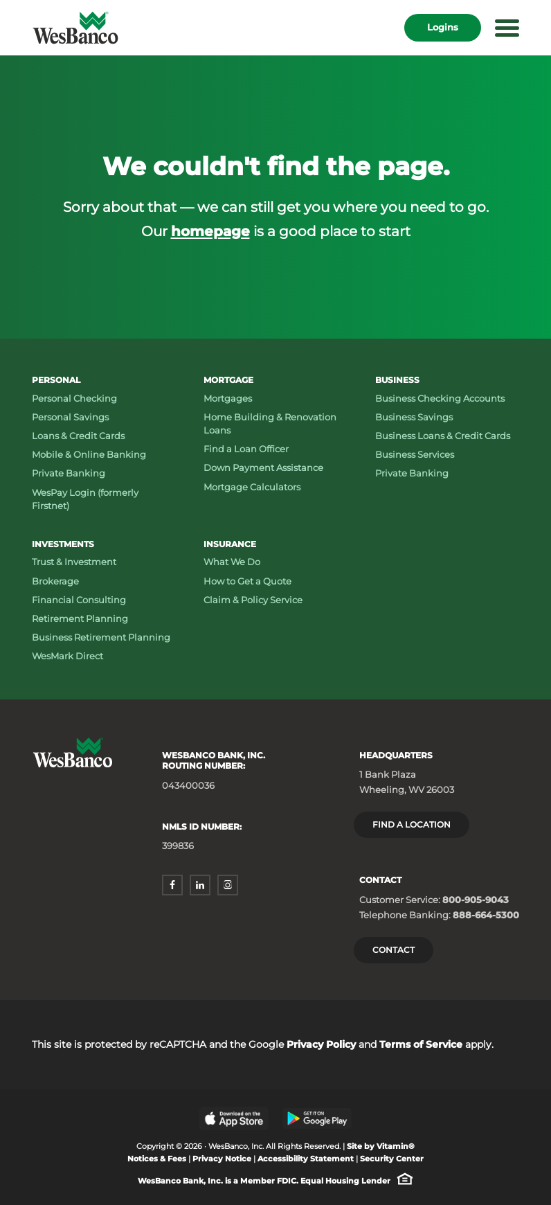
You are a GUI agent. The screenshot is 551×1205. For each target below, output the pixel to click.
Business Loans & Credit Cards (442, 435)
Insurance (230, 544)
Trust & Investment (74, 561)
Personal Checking (74, 398)
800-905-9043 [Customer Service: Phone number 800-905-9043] (475, 899)
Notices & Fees (156, 1158)
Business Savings (414, 416)
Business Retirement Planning (101, 637)
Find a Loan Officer (246, 448)
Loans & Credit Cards (78, 435)
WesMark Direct (67, 655)
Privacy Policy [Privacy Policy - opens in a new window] (321, 1044)
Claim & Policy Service (253, 599)
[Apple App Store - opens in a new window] (234, 1118)
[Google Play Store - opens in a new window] (317, 1118)
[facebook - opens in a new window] (172, 885)
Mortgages (228, 398)
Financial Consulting (79, 599)
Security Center (392, 1158)
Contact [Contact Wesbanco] (393, 950)
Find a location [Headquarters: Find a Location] (411, 824)
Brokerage (55, 581)
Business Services (414, 454)
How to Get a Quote (247, 581)
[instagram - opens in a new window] (227, 885)
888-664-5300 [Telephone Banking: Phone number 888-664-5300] (486, 914)
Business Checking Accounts (440, 398)
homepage (210, 231)
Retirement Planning (80, 618)
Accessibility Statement (306, 1158)
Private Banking (68, 473)
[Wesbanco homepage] (75, 27)
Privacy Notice (221, 1158)
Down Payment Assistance (263, 467)
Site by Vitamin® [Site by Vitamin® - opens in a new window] (381, 1146)
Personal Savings (70, 416)
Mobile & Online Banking (89, 454)
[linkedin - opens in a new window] (200, 885)
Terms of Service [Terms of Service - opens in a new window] (420, 1044)
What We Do (232, 561)
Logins (442, 27)
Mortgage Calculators (252, 486)
